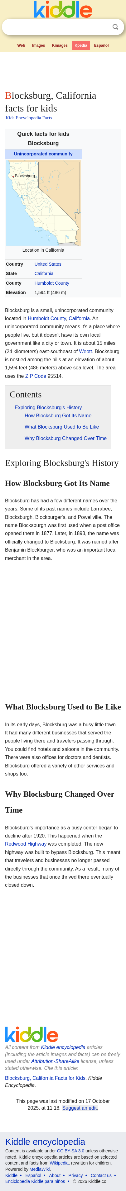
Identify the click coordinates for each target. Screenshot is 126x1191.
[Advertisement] (63, 70)
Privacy (76, 1175)
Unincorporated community (43, 153)
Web (21, 45)
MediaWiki (40, 1169)
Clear (102, 27)
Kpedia (81, 45)
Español (101, 45)
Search (115, 27)
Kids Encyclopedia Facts (29, 117)
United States (48, 264)
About (55, 1175)
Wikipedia (59, 1162)
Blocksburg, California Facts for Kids (45, 1078)
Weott (85, 351)
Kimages (60, 45)
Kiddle (11, 1175)
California (44, 273)
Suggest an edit (79, 1108)
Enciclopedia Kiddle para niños (35, 1181)
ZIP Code (35, 376)
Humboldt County (52, 283)
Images (38, 45)
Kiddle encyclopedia (63, 1047)
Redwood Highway (25, 844)
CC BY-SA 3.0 (70, 1150)
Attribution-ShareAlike (55, 1061)
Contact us (101, 1175)
